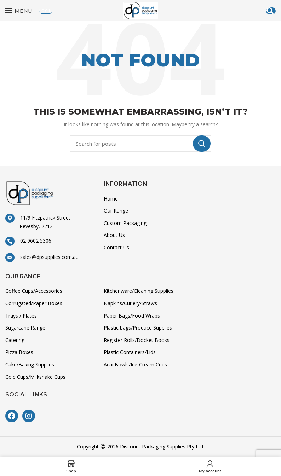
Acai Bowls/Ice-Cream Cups (135, 364)
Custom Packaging (125, 223)
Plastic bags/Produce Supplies (138, 327)
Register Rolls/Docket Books (137, 340)
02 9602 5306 (33, 240)
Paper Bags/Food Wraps (132, 315)
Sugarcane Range (25, 327)
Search (202, 143)
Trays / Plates (21, 315)
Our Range (116, 210)
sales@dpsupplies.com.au (47, 257)
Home (111, 198)
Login (45, 10)
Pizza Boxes (19, 352)
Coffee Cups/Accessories (33, 291)
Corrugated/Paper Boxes (33, 303)
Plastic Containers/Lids (130, 352)
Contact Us (116, 247)
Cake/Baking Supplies (29, 364)
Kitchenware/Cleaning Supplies (138, 291)
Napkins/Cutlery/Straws (130, 303)
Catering (14, 340)
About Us (114, 235)
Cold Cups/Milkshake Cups (35, 376)
